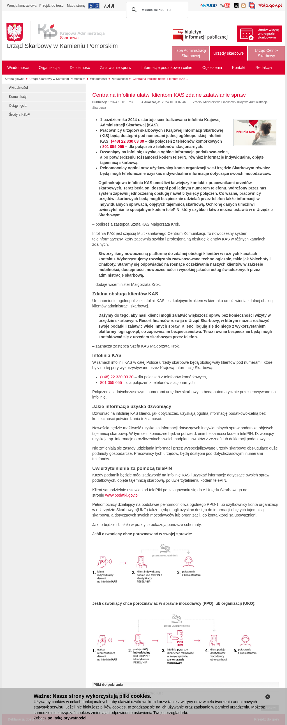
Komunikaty (18, 97)
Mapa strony (76, 6)
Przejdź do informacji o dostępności (93, 6)
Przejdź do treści (51, 6)
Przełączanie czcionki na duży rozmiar (113, 6)
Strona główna (14, 78)
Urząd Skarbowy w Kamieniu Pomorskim (62, 45)
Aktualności (120, 78)
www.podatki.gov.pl (121, 495)
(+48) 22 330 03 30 (127, 141)
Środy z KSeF (19, 115)
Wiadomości (98, 78)
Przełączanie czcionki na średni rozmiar (109, 6)
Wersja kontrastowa (21, 6)
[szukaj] (156, 9)
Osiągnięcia (18, 106)
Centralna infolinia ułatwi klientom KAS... (160, 78)
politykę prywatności (67, 718)
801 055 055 (113, 146)
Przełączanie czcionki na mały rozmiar (106, 6)
